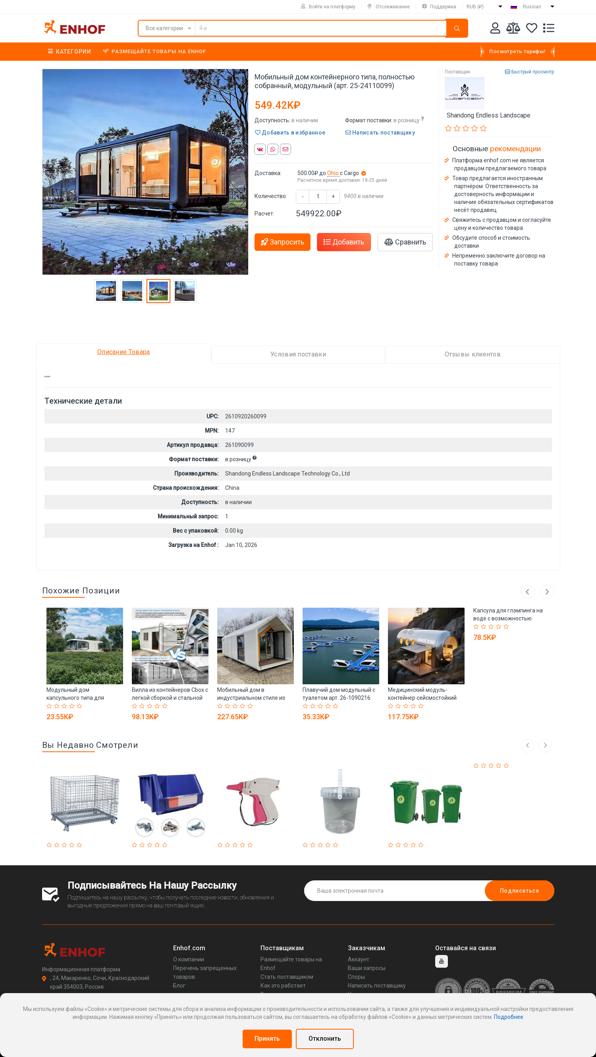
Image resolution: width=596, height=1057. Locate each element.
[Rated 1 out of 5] (50, 706)
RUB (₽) (475, 7)
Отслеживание (389, 7)
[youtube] (441, 961)
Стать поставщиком (286, 977)
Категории (69, 51)
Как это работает (283, 985)
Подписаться (519, 891)
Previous (527, 592)
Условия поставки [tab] (298, 354)
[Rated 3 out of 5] (65, 706)
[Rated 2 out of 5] (58, 706)
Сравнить (405, 242)
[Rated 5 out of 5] (80, 706)
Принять (267, 1038)
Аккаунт (358, 959)
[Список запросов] (548, 29)
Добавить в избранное (290, 132)
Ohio (333, 173)
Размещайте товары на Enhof (154, 51)
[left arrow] (527, 746)
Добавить (344, 242)
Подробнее (508, 1017)
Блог (179, 985)
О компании (188, 959)
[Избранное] (531, 29)
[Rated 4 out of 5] (73, 706)
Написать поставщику (380, 132)
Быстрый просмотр (529, 72)
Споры (356, 977)
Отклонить (325, 1038)
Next (547, 592)
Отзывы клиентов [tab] (473, 354)
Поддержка (439, 7)
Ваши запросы (367, 968)
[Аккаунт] (495, 29)
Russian (532, 7)
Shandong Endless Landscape (488, 115)
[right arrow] (545, 746)
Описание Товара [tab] (123, 352)
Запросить (282, 242)
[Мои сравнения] (513, 29)
